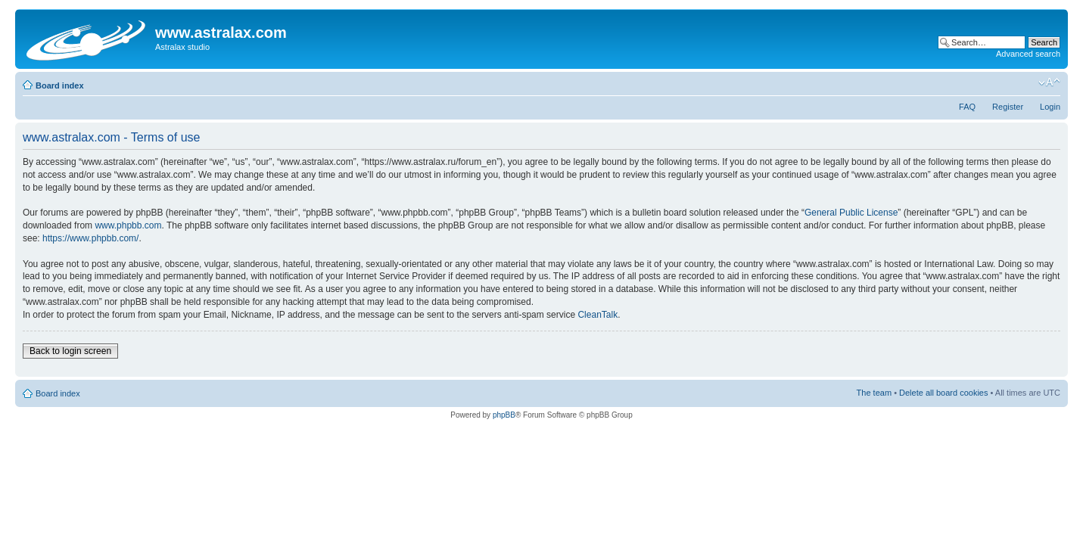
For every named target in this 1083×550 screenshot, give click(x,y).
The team (874, 392)
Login (1050, 106)
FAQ (967, 106)
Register (1007, 106)
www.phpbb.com (128, 225)
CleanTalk (597, 314)
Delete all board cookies (943, 392)
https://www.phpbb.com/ (90, 238)
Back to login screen (70, 351)
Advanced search (1028, 53)
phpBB (504, 415)
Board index (60, 85)
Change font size (1049, 82)
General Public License (851, 212)
